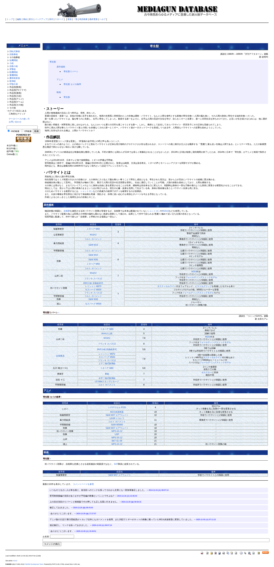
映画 (59, 92)
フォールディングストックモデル (201, 277)
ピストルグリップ (203, 286)
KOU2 (15, 561)
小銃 (11, 63)
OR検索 (28, 131)
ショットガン (86, 191)
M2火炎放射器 (117, 412)
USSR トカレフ (117, 418)
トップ (10, 19)
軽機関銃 (13, 72)
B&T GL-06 (117, 441)
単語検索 (83, 19)
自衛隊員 (60, 356)
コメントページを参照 (83, 484)
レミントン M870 (93, 286)
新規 (69, 19)
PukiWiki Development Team (33, 564)
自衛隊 (67, 211)
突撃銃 (12, 69)
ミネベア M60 (93, 229)
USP (117, 434)
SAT (116, 464)
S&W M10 (93, 255)
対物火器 (13, 84)
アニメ (60, 79)
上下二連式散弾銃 (107, 363)
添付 (51, 19)
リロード (59, 19)
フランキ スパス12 (93, 278)
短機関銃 (13, 60)
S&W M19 (93, 245)
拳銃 (107, 374)
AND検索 (15, 131)
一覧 (75, 19)
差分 (31, 19)
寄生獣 (53, 62)
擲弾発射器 (14, 78)
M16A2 (165, 211)
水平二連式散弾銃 (107, 378)
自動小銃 (13, 66)
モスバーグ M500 (93, 289)
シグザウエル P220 (117, 407)
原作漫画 (61, 67)
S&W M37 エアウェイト (117, 415)
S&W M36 (93, 259)
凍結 (25, 19)
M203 (194, 271)
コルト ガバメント (93, 239)
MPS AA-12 (116, 431)
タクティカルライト (166, 286)
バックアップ (41, 19)
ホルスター (206, 372)
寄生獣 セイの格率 (72, 84)
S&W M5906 (117, 425)
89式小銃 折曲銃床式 (93, 283)
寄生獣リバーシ (71, 71)
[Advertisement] (137, 32)
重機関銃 (13, 75)
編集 (19, 19)
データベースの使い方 (19, 119)
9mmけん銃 (106, 333)
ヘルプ (102, 19)
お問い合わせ (15, 122)
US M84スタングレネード (107, 381)
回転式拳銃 (14, 51)
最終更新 (93, 19)
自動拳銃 (13, 54)
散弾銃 (12, 81)
